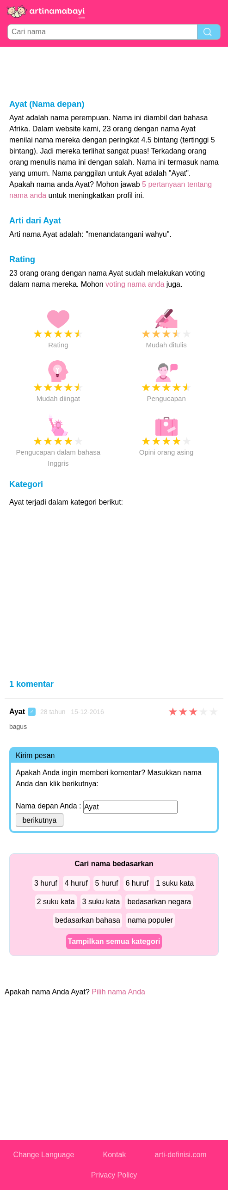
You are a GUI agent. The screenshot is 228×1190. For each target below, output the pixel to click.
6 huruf (136, 883)
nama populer (150, 920)
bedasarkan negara (159, 902)
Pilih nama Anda (118, 992)
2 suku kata (56, 902)
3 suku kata (101, 902)
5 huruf (106, 883)
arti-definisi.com (181, 1155)
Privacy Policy (114, 1175)
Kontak (114, 1155)
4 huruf (76, 883)
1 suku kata (175, 883)
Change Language (43, 1155)
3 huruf (45, 883)
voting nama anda (134, 284)
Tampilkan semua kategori (114, 941)
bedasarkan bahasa (87, 920)
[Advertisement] (114, 72)
